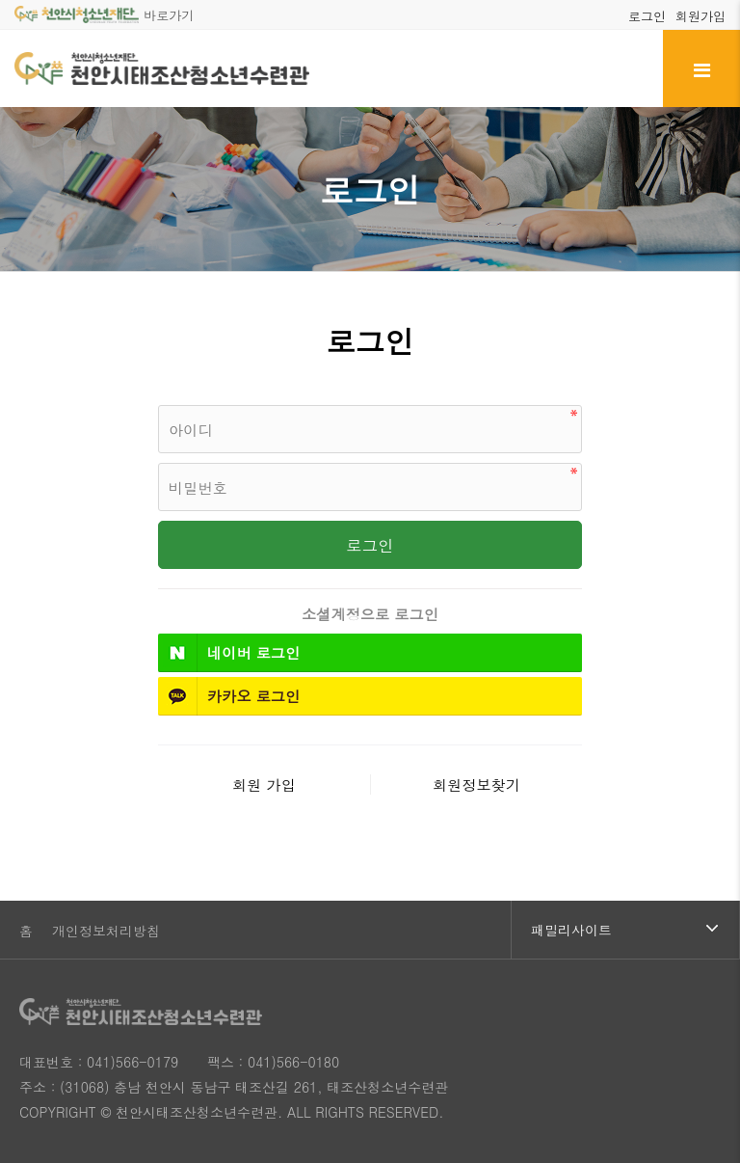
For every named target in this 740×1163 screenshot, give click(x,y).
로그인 (647, 16)
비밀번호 (158, 400)
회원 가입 (264, 784)
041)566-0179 (132, 1061)
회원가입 (700, 16)
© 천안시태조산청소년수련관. (191, 1112)
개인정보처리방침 (106, 930)
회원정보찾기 (476, 784)
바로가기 (104, 15)
